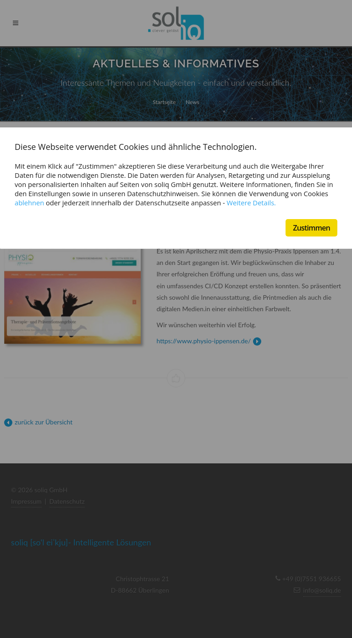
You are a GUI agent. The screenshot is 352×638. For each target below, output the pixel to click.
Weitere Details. (251, 202)
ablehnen (29, 202)
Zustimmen (311, 228)
